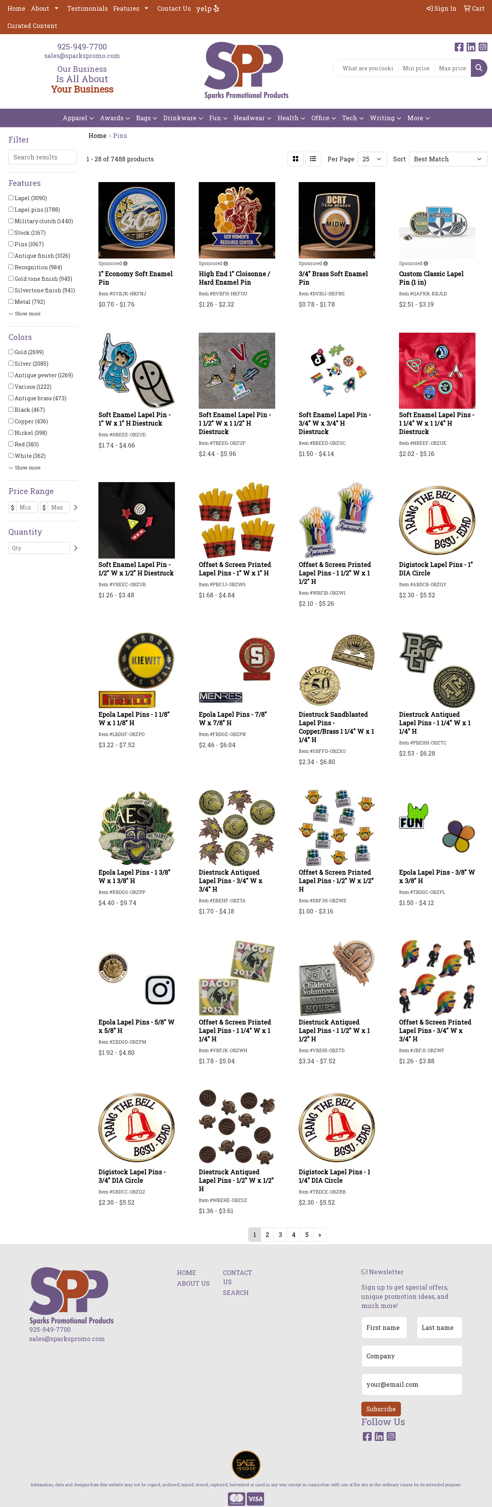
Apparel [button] (75, 118)
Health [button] (288, 118)
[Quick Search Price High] (453, 68)
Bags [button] (143, 118)
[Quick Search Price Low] (417, 68)
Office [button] (320, 118)
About (40, 8)
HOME (186, 1272)
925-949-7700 (82, 46)
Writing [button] (382, 118)
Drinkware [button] (179, 118)
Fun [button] (215, 118)
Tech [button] (349, 118)
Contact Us (174, 8)
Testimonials (87, 8)
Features (126, 8)
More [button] (415, 118)
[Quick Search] (365, 68)
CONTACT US (237, 1277)
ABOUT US (193, 1283)
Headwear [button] (249, 118)
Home (16, 8)
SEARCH (236, 1292)
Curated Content (32, 26)
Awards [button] (111, 118)
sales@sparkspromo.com (82, 55)
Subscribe (381, 1409)
